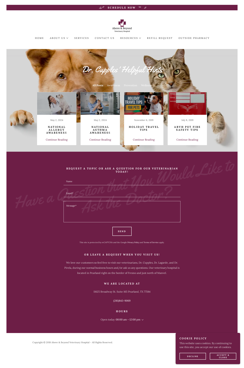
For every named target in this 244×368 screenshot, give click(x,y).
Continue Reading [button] (57, 139)
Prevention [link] (130, 85)
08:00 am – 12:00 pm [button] (128, 319)
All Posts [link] (97, 85)
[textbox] (122, 181)
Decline (192, 356)
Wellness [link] (146, 85)
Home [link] (39, 38)
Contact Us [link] (105, 38)
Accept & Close (223, 356)
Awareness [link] (113, 85)
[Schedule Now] (122, 7)
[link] (122, 25)
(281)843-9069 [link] (121, 300)
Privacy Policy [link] (133, 242)
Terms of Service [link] (151, 242)
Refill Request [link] (160, 38)
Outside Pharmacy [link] (194, 38)
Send (122, 231)
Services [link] (81, 38)
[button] (59, 38)
